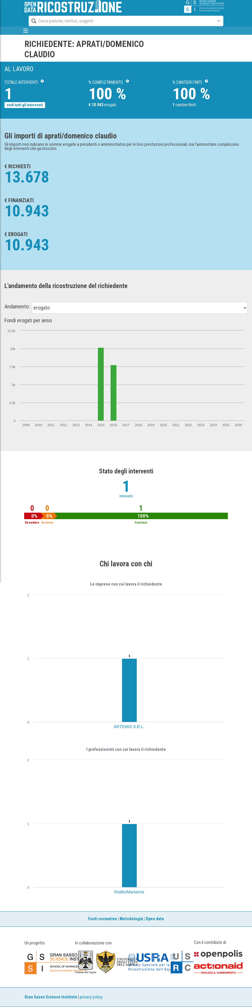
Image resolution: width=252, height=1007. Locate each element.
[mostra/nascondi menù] (26, 31)
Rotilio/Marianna (129, 892)
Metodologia (131, 918)
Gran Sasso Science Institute (50, 997)
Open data (155, 918)
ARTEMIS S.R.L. (129, 726)
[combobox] (121, 20)
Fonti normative (102, 918)
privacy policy (91, 997)
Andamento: (17, 306)
